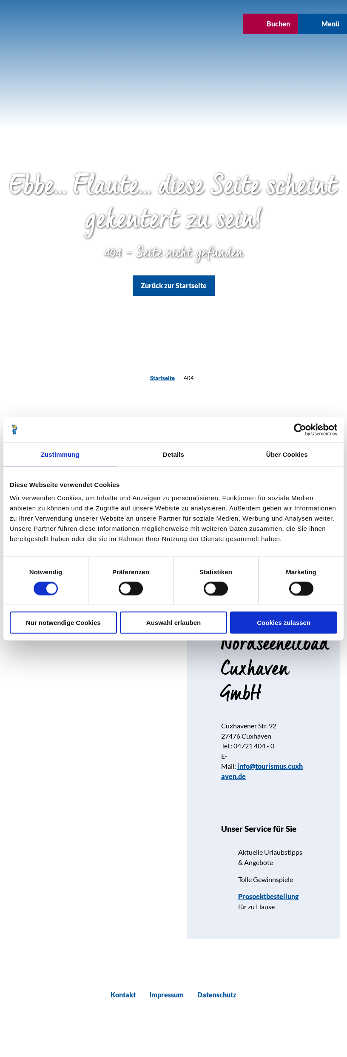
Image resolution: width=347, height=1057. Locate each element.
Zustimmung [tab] (60, 454)
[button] (147, 24)
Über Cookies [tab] (287, 454)
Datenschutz (216, 995)
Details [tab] (173, 454)
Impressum (166, 995)
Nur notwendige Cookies (63, 622)
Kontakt (123, 995)
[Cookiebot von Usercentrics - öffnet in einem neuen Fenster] (300, 429)
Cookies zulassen (283, 622)
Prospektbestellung (268, 896)
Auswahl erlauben (173, 622)
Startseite (162, 378)
